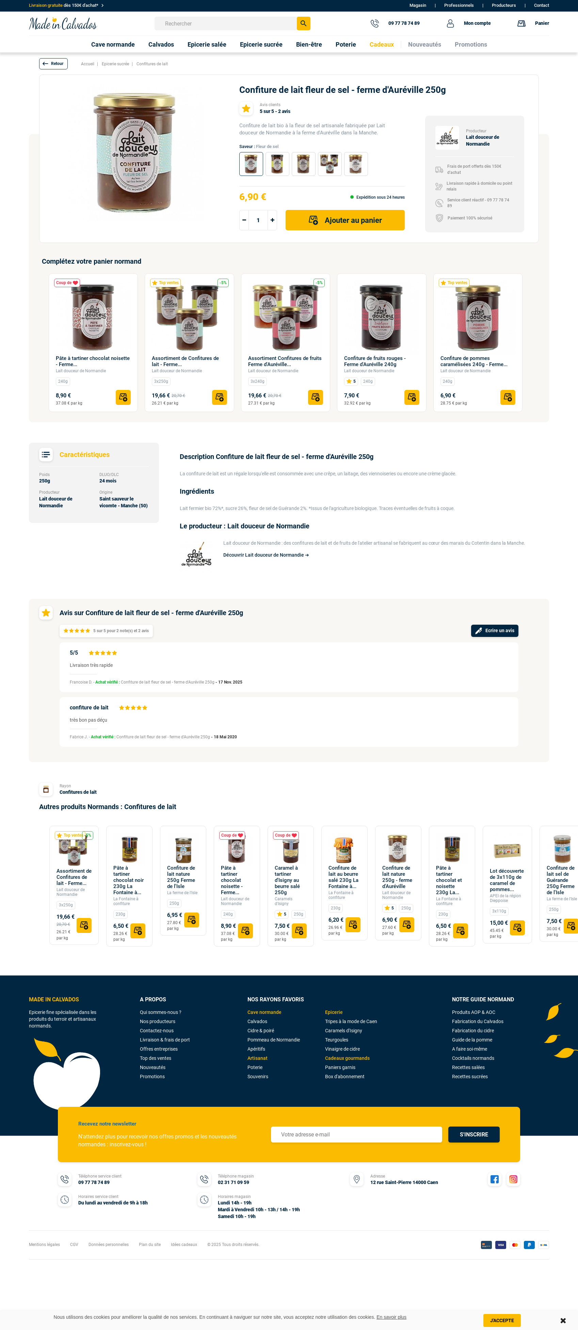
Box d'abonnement (345, 1076)
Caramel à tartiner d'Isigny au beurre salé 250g (287, 880)
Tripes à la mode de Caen (351, 1021)
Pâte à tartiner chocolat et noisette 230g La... (449, 880)
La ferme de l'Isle (182, 892)
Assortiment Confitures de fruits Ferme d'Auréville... (285, 361)
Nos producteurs (157, 1021)
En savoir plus (391, 1317)
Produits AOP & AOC (473, 1012)
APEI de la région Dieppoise (505, 898)
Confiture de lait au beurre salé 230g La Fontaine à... (343, 877)
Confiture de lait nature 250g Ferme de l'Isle (181, 877)
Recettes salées (468, 1067)
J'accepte (502, 1320)
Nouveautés (152, 1067)
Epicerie (334, 1012)
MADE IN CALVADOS (54, 999)
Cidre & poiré (260, 1030)
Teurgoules (336, 1039)
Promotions (152, 1076)
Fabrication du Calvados (477, 1021)
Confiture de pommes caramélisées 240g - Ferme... (474, 361)
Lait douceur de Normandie (81, 370)
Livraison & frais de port (165, 1039)
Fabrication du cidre (473, 1030)
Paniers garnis (340, 1067)
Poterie (254, 1067)
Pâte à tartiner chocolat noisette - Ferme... (93, 361)
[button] (53, 63)
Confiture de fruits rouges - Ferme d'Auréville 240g (375, 361)
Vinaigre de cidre (342, 1049)
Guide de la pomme (472, 1039)
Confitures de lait (78, 792)
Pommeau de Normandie (273, 1039)
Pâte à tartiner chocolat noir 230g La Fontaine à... (128, 880)
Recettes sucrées (470, 1076)
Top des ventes (155, 1058)
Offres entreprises (159, 1049)
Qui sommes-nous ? (160, 1012)
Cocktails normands (473, 1058)
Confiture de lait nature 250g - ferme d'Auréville (397, 877)
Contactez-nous (157, 1030)
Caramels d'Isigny (283, 901)
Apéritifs (256, 1049)
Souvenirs (257, 1076)
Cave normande (264, 1012)
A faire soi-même (469, 1049)
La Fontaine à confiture (126, 901)
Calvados (257, 1021)
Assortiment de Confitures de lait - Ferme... (185, 361)
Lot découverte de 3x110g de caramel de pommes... (507, 880)
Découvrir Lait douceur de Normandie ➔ (266, 555)
